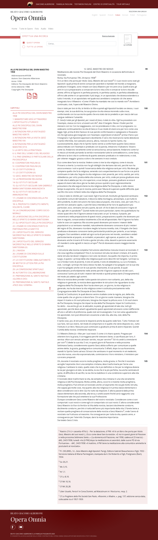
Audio (43, 28)
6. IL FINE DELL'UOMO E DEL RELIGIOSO (31, 153)
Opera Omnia (28, 18)
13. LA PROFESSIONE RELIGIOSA (27, 179)
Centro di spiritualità (103, 4)
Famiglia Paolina (64, 4)
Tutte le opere (32, 46)
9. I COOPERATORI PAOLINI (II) (27, 166)
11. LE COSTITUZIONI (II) (24, 172)
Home (15, 28)
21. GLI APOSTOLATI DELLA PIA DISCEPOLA (33, 222)
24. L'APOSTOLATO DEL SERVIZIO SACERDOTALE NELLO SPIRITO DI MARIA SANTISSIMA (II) (32, 244)
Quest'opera (31, 42)
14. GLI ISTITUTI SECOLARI (25, 182)
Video (50, 28)
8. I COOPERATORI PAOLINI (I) (26, 162)
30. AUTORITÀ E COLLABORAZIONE (29, 272)
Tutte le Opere (26, 28)
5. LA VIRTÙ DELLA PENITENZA (27, 150)
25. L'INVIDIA (19, 250)
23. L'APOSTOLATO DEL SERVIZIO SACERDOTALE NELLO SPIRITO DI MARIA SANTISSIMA (32, 235)
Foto (37, 28)
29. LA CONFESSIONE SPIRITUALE (28, 269)
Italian (117, 15)
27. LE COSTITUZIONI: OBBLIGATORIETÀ (31, 260)
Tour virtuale (123, 4)
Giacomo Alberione (45, 4)
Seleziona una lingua (138, 11)
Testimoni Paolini (82, 4)
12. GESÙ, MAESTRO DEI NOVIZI (27, 176)
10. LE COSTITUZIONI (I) (24, 169)
